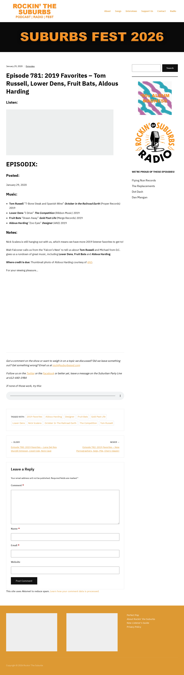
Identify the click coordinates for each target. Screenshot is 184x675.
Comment (17, 485)
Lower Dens (19, 423)
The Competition (88, 423)
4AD (89, 262)
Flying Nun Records (144, 180)
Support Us (147, 11)
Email (15, 545)
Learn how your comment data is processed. (74, 591)
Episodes (30, 66)
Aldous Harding (54, 416)
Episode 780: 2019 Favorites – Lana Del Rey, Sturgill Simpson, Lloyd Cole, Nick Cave (34, 449)
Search (170, 68)
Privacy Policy (134, 626)
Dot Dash (137, 191)
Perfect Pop (133, 615)
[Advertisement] (31, 632)
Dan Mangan (139, 197)
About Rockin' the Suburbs (141, 619)
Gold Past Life (98, 416)
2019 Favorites (34, 416)
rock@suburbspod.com (66, 365)
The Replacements (143, 186)
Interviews (131, 11)
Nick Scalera (34, 423)
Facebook (48, 373)
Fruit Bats (83, 416)
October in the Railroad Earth (60, 423)
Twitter (30, 373)
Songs (118, 11)
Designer (69, 416)
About (107, 11)
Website (15, 561)
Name (15, 528)
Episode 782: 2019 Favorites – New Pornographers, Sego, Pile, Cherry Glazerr (97, 449)
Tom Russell (106, 423)
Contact (161, 11)
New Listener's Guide (138, 622)
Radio (173, 11)
